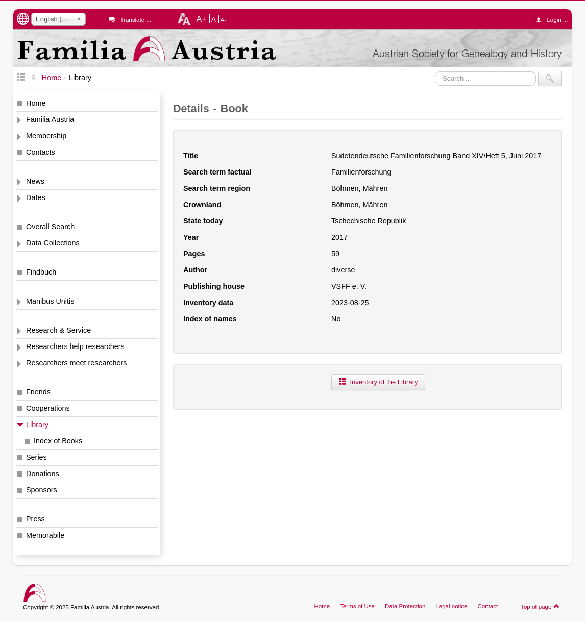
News (35, 181)
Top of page (540, 606)
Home (35, 103)
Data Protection (405, 606)
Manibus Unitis (50, 301)
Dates (35, 197)
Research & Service (58, 330)
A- (224, 20)
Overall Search (50, 226)
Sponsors (41, 490)
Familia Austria (50, 119)
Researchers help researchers (75, 346)
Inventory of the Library (378, 382)
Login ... (554, 20)
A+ (201, 18)
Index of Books (58, 441)
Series (36, 457)
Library (37, 424)
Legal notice (451, 606)
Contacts (40, 152)
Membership (46, 136)
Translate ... (135, 20)
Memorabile (45, 535)
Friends (38, 392)
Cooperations (48, 408)
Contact (487, 606)
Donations (42, 473)
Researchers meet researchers (76, 363)
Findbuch (41, 272)
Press (35, 519)
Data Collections (53, 243)
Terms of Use (357, 606)
